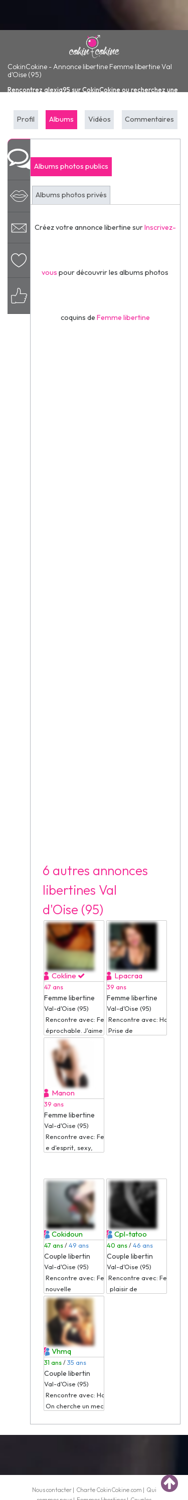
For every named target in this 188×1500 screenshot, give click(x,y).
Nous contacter (52, 1489)
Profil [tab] (26, 119)
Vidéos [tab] (99, 119)
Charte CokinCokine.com (109, 1489)
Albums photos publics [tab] (71, 166)
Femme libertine (123, 317)
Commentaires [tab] (149, 119)
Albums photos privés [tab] (71, 194)
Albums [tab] (61, 119)
